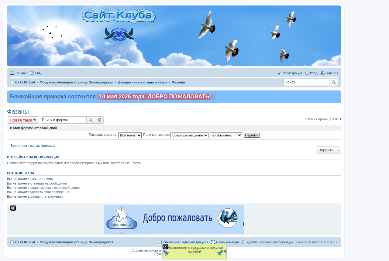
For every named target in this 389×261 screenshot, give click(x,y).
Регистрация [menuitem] (292, 73)
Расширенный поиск (99, 120)
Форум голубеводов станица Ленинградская (77, 242)
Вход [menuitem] (314, 73)
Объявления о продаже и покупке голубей (194, 249)
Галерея (331, 73)
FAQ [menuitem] (38, 73)
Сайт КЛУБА (25, 242)
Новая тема (21, 120)
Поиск (333, 82)
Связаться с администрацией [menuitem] (185, 242)
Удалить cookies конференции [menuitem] (270, 242)
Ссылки (21, 73)
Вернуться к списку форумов (33, 145)
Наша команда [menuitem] (227, 242)
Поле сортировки (175, 134)
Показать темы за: (115, 134)
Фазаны (18, 111)
